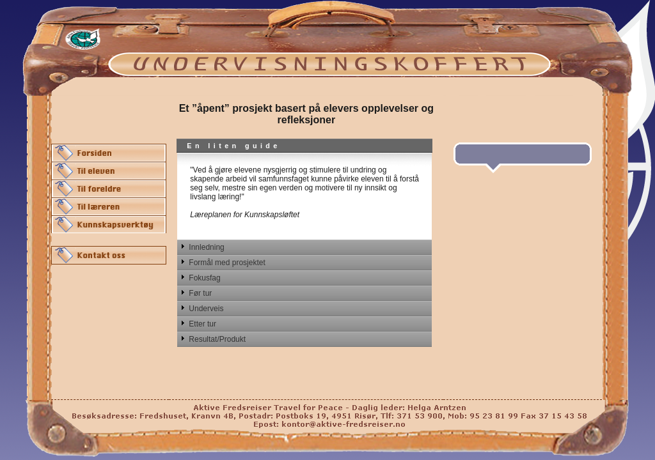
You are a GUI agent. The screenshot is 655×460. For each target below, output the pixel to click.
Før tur (200, 293)
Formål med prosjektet (227, 262)
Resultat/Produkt (217, 339)
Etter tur (202, 323)
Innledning (206, 247)
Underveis (206, 308)
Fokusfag (204, 277)
